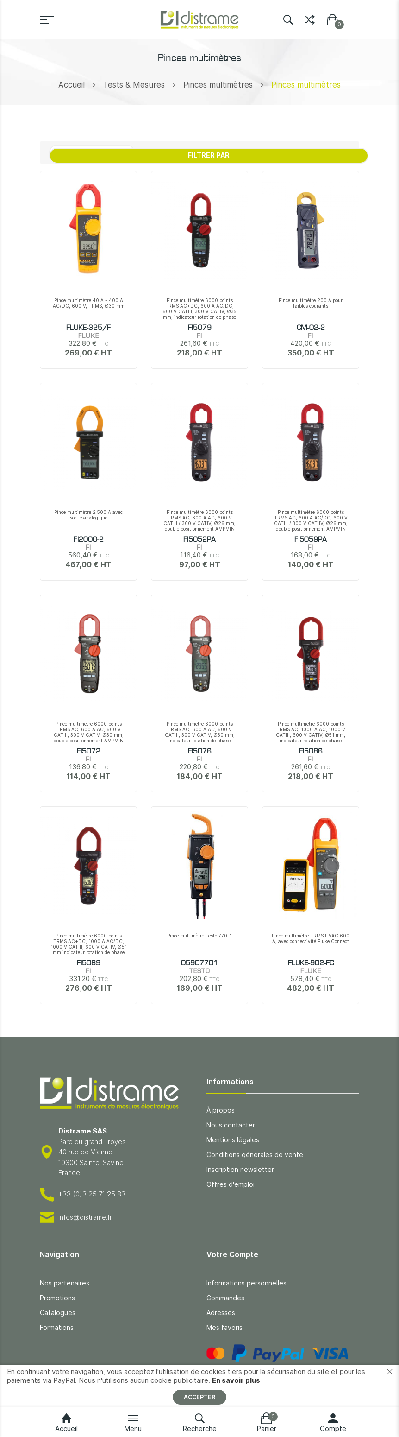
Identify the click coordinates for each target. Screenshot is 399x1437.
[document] (199, 1386)
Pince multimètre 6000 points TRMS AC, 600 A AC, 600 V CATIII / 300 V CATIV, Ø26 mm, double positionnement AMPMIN (199, 520)
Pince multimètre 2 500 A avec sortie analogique (88, 514)
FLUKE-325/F (88, 328)
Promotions (57, 1298)
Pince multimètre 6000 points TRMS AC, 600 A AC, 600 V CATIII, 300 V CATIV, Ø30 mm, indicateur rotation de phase (200, 732)
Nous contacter (230, 1125)
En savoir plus (236, 1380)
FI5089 (88, 963)
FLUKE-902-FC (311, 963)
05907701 (199, 963)
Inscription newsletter (240, 1169)
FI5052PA (199, 540)
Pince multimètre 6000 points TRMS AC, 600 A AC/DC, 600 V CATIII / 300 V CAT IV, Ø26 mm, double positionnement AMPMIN (311, 520)
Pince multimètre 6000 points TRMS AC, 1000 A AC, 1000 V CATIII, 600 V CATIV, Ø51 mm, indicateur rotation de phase (310, 732)
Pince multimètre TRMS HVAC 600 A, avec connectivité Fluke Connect (310, 938)
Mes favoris (224, 1327)
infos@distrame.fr (85, 1217)
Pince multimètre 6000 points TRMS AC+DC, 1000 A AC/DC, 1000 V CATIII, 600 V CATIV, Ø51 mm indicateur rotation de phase (88, 944)
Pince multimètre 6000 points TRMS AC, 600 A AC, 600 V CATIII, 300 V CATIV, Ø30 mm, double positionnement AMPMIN (89, 732)
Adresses (220, 1313)
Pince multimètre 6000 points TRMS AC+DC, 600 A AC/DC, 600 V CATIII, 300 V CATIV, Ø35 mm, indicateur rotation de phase (199, 309)
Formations (57, 1327)
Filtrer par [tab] (209, 155)
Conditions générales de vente (254, 1154)
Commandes (225, 1298)
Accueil (71, 84)
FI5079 (200, 328)
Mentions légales (232, 1140)
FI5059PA (310, 540)
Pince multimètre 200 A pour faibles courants (311, 303)
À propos (220, 1110)
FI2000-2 (89, 540)
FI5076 (200, 751)
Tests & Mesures (134, 84)
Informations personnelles (246, 1283)
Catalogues (57, 1313)
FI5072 (88, 751)
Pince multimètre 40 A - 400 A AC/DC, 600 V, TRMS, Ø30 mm (89, 303)
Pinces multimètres (218, 84)
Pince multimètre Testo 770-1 (199, 935)
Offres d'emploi (230, 1184)
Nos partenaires (64, 1283)
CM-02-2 (311, 328)
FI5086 (311, 751)
